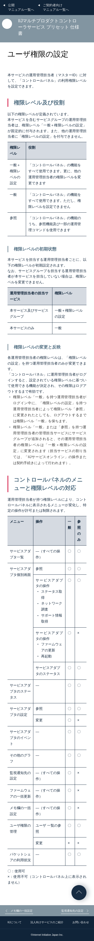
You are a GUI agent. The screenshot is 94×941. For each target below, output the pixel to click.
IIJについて (15, 922)
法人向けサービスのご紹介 (46, 922)
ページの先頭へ (78, 892)
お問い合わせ (80, 922)
